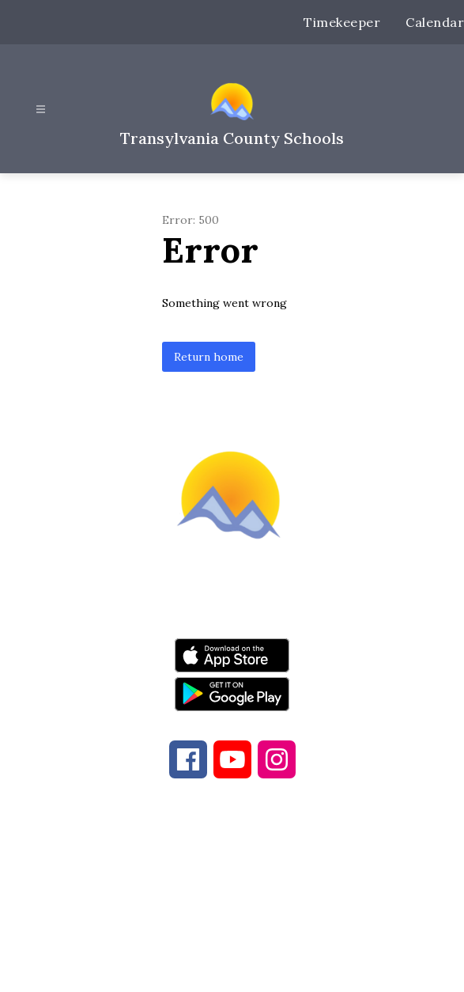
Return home (208, 357)
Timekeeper (342, 22)
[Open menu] (41, 109)
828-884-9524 (348, 892)
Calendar (435, 22)
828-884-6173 (208, 892)
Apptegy (265, 969)
